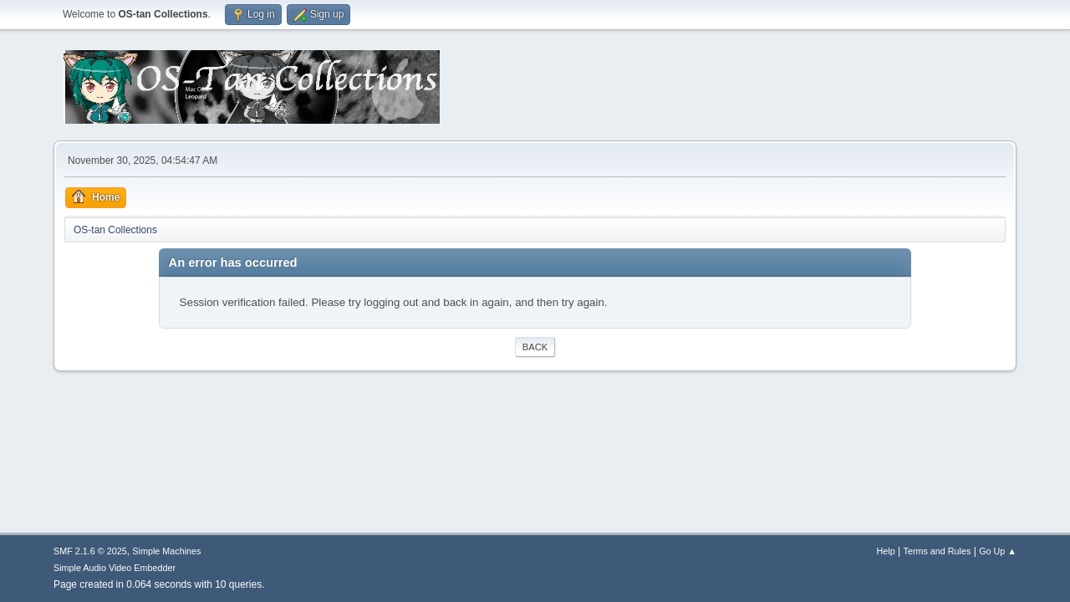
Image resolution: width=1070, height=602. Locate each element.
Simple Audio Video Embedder (115, 568)
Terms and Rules (937, 551)
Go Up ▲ (997, 551)
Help (886, 551)
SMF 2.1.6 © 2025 (90, 551)
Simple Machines (166, 551)
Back (535, 347)
